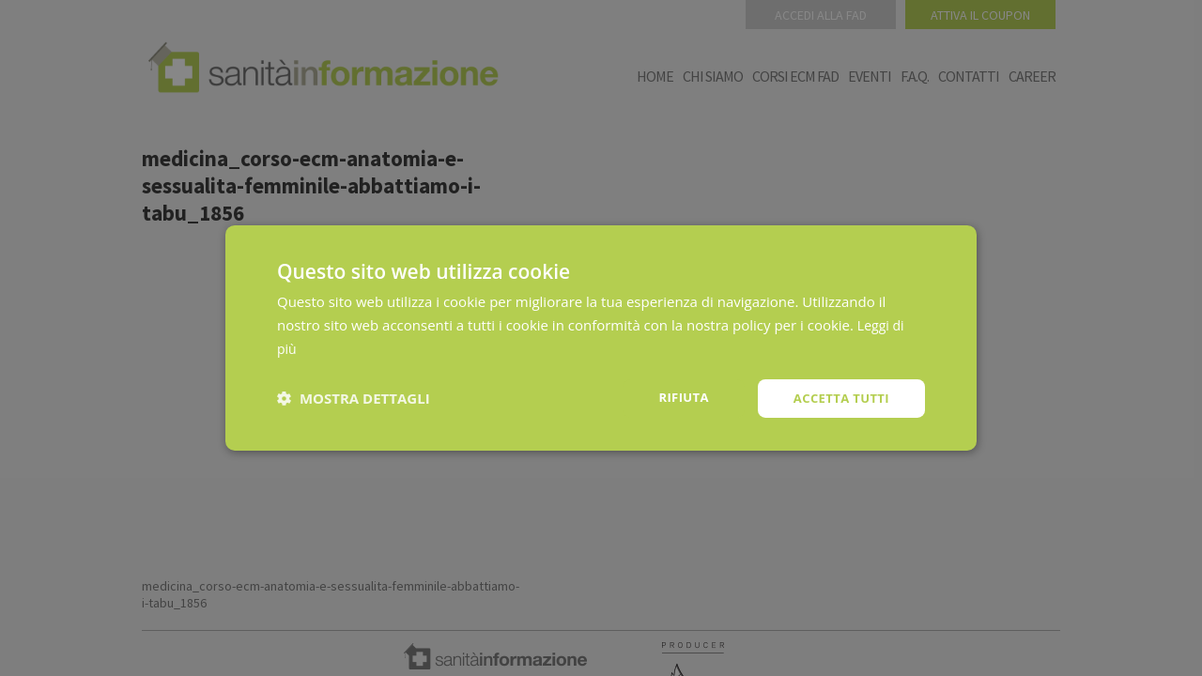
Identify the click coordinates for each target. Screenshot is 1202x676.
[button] (353, 398)
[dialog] (601, 338)
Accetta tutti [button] (837, 398)
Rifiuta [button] (674, 397)
